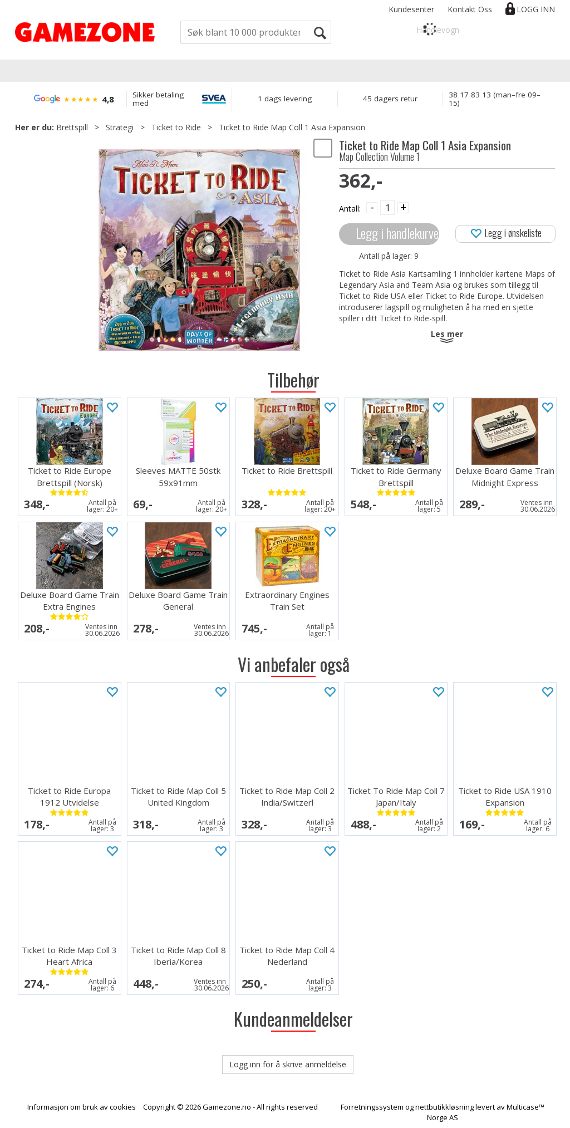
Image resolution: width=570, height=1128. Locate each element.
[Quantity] (387, 207)
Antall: (350, 208)
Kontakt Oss (470, 9)
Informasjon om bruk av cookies (81, 1107)
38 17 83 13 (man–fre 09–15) (494, 99)
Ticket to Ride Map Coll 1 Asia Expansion (292, 127)
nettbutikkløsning (444, 1107)
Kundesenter (411, 9)
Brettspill (72, 127)
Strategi (120, 127)
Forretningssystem (372, 1107)
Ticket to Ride (176, 127)
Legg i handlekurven (397, 233)
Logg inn (536, 9)
